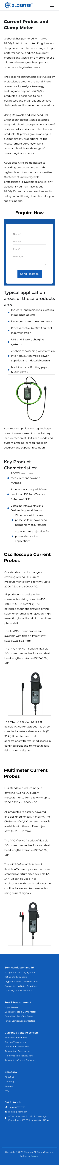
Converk (35, 1156)
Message (18, 256)
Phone (17, 241)
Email (16, 249)
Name (16, 234)
